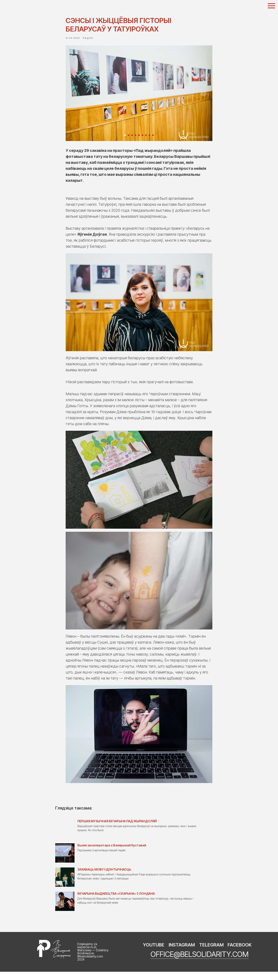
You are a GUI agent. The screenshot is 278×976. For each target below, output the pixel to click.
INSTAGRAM (182, 949)
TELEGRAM (211, 949)
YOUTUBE (153, 949)
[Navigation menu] (271, 5)
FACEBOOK (240, 949)
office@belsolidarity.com (200, 958)
